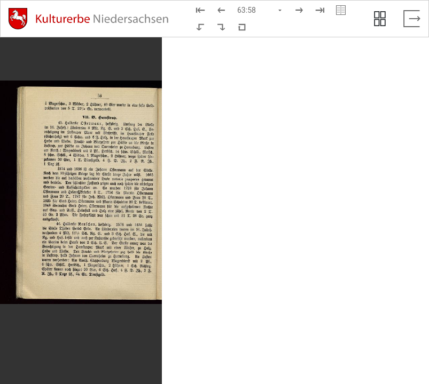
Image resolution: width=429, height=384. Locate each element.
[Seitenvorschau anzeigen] (379, 18)
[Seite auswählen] (260, 10)
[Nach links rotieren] (200, 27)
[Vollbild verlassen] (411, 18)
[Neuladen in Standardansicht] (242, 27)
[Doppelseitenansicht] (340, 10)
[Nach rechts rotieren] (221, 27)
